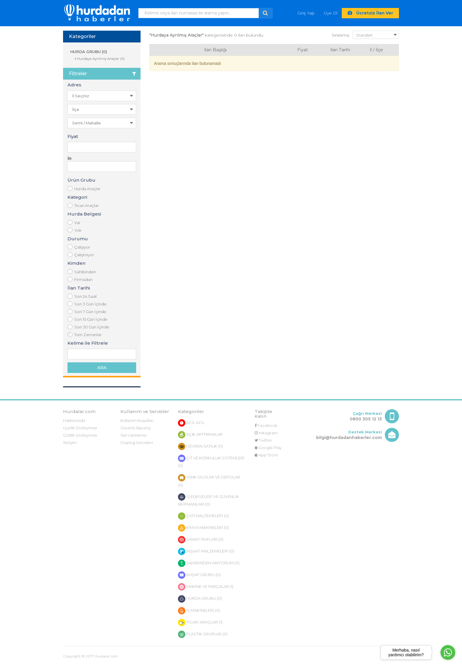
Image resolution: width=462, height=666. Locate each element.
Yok (74, 230)
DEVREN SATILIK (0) (200, 446)
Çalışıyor (78, 246)
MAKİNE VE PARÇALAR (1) (205, 587)
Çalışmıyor (80, 254)
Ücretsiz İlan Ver (370, 13)
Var (73, 222)
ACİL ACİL (191, 423)
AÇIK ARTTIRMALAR (200, 434)
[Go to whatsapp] (447, 652)
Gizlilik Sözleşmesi (80, 435)
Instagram (266, 432)
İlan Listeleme (134, 435)
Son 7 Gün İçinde (86, 311)
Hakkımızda (74, 420)
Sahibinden (81, 271)
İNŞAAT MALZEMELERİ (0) (206, 551)
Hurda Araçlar (83, 188)
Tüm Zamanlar (84, 334)
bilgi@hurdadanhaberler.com (349, 437)
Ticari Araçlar (83, 205)
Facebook (266, 425)
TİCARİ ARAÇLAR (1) (200, 622)
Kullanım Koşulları (137, 420)
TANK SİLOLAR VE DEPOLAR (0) (209, 480)
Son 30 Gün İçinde (88, 326)
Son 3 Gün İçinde (87, 303)
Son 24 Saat (82, 296)
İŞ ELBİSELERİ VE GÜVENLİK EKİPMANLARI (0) (208, 500)
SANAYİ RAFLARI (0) (200, 539)
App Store (266, 455)
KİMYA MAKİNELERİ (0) (203, 528)
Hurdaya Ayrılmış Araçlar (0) (100, 58)
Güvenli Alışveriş (136, 427)
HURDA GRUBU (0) (88, 51)
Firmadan (80, 279)
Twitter (263, 440)
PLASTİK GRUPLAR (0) (202, 634)
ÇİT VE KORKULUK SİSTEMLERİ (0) (211, 461)
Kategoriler (82, 36)
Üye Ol (330, 13)
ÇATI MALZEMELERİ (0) (203, 516)
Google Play (268, 447)
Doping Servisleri (137, 442)
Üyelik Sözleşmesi (80, 427)
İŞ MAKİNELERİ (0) (199, 610)
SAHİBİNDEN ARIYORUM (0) (209, 563)
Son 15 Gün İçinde (87, 319)
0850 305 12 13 (366, 419)
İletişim (70, 442)
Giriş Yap (306, 13)
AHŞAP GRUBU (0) (199, 575)
